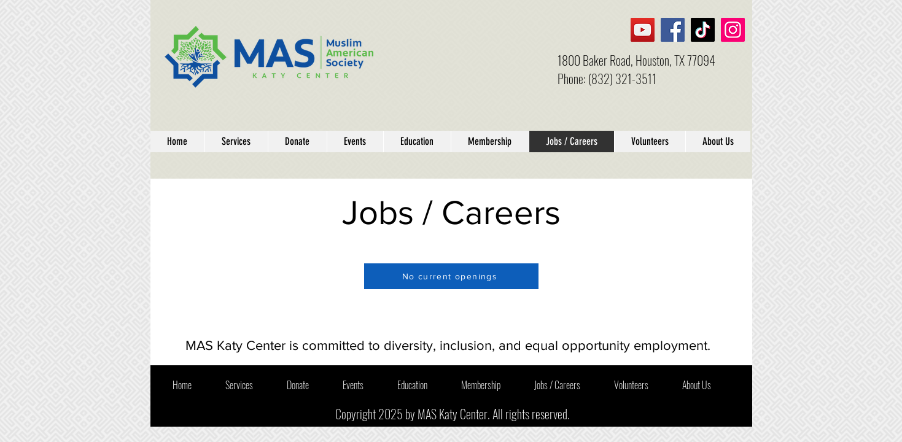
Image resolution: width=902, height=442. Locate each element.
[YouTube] (643, 30)
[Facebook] (673, 30)
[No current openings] (451, 276)
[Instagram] (733, 30)
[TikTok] (703, 30)
